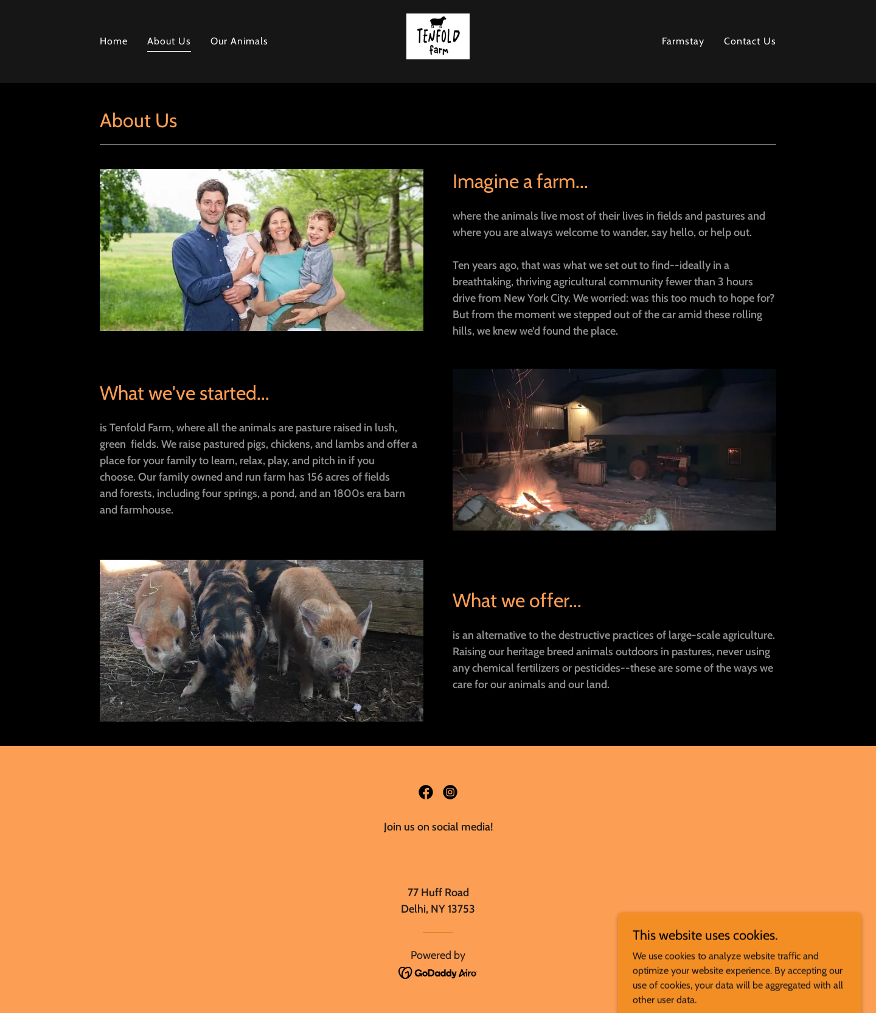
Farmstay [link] (683, 41)
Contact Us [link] (750, 41)
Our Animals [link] (239, 41)
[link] (438, 40)
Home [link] (114, 41)
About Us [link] (169, 41)
